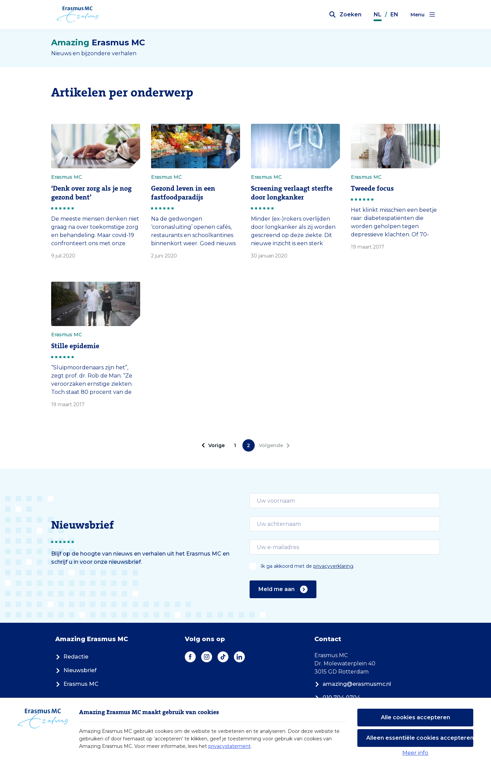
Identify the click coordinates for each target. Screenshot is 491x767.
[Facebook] (190, 656)
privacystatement (229, 746)
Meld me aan (283, 589)
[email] (345, 500)
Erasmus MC (77, 684)
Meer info (415, 753)
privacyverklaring (333, 566)
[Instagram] (206, 656)
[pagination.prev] (214, 445)
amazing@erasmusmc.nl (352, 684)
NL (378, 14)
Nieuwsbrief (75, 670)
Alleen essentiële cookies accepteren (419, 738)
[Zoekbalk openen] (345, 14)
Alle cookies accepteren (415, 717)
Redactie (71, 656)
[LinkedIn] (239, 656)
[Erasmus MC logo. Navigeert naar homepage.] (78, 14)
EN (394, 14)
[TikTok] (223, 656)
